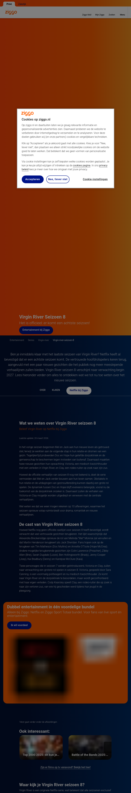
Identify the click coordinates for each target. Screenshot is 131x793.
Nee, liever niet (58, 179)
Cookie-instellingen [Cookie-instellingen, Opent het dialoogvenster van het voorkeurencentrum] (95, 179)
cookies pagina (81, 165)
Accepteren (32, 179)
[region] (65, 148)
